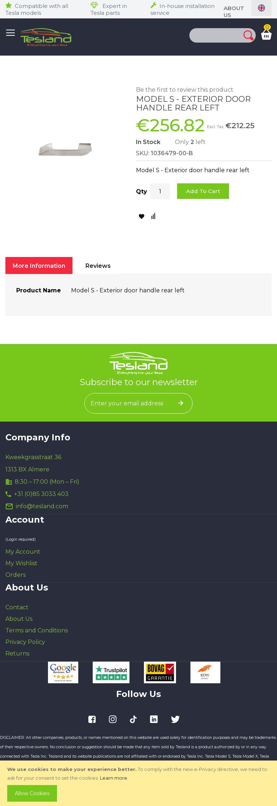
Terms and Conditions (36, 630)
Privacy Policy (25, 642)
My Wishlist (21, 563)
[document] (139, 783)
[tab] (38, 265)
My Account (22, 551)
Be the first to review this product (184, 89)
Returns (17, 653)
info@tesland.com (42, 506)
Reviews (98, 265)
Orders (15, 574)
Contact (16, 607)
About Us (18, 618)
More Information (39, 265)
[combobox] (209, 35)
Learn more (113, 778)
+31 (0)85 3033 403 (41, 494)
